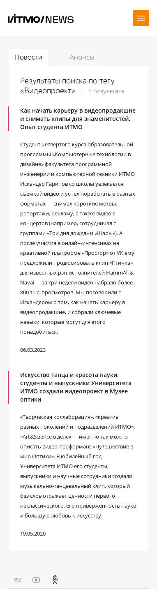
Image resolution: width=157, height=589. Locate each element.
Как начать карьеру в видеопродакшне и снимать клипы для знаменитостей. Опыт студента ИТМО (78, 118)
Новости (28, 57)
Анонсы (81, 57)
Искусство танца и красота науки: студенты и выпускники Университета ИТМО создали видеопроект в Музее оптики (76, 387)
